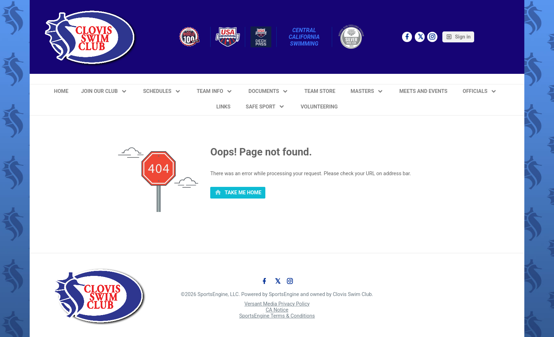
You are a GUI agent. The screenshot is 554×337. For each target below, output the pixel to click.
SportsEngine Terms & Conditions (277, 316)
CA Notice (277, 310)
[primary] (237, 193)
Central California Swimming (305, 37)
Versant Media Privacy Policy (277, 304)
